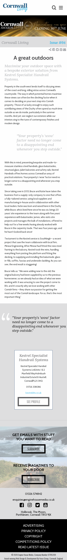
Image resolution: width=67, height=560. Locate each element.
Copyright (33, 536)
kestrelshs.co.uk (33, 392)
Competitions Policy (33, 542)
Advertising (33, 525)
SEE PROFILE (33, 401)
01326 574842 (33, 493)
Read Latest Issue (33, 547)
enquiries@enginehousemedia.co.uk (34, 499)
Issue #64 (57, 42)
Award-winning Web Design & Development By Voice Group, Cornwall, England (33, 558)
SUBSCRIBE (33, 449)
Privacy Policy (33, 531)
